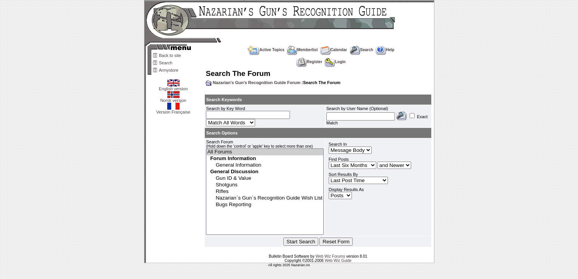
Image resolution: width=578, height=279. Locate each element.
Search (166, 62)
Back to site (170, 55)
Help (385, 50)
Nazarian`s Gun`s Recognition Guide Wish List (264, 198)
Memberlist (302, 50)
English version (173, 87)
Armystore (168, 70)
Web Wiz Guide (338, 260)
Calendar (333, 50)
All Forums (264, 152)
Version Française (173, 110)
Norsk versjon (173, 98)
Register (309, 62)
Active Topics (265, 50)
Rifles (264, 191)
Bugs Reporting (264, 205)
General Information (264, 165)
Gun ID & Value (264, 178)
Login (334, 62)
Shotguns (264, 185)
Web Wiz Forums (330, 256)
